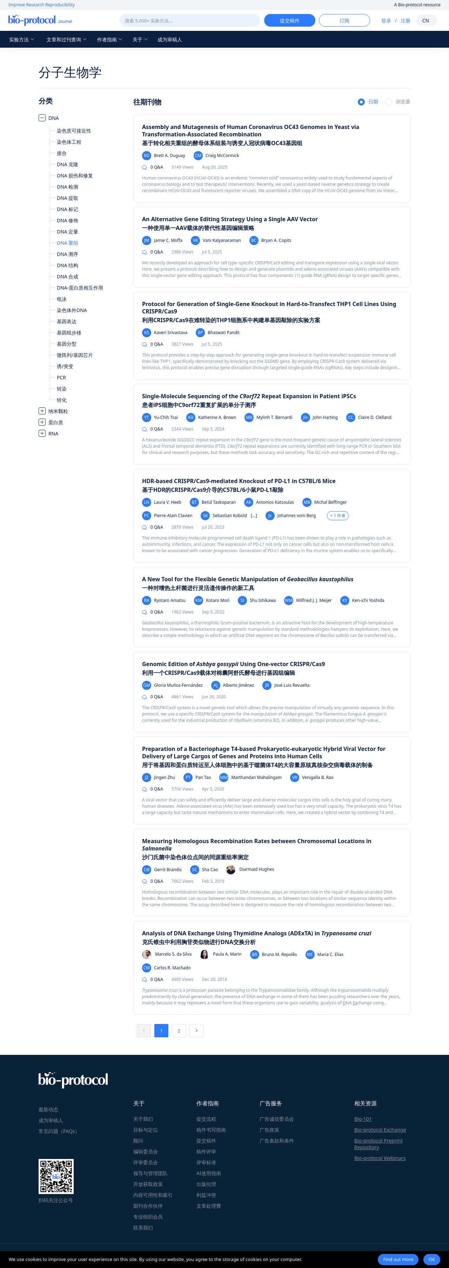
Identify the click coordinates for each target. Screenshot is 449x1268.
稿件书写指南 (211, 1129)
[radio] (368, 102)
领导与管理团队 (150, 1173)
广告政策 (269, 1129)
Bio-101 (363, 1119)
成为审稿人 (170, 39)
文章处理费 (208, 1205)
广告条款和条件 (277, 1140)
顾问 (138, 1140)
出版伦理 (206, 1184)
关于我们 (143, 1119)
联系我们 (143, 1227)
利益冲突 (206, 1195)
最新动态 (48, 1109)
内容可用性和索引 (153, 1195)
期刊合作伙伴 (148, 1205)
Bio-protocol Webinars (380, 1158)
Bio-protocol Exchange (380, 1129)
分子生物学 (70, 72)
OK (432, 1259)
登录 (386, 20)
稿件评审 (206, 1151)
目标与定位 (145, 1129)
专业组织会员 (148, 1216)
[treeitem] (82, 258)
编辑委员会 (145, 1151)
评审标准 (206, 1162)
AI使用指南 (208, 1173)
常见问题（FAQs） (59, 1131)
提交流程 (206, 1119)
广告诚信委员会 (277, 1119)
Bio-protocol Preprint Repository (378, 1144)
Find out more (398, 1259)
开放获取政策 (148, 1184)
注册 (405, 20)
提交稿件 (206, 1140)
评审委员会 (145, 1162)
